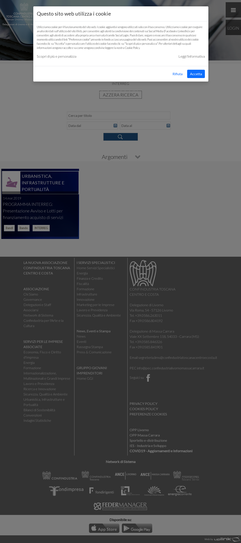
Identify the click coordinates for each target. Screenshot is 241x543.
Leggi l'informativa (191, 56)
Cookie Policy (132, 48)
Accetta (196, 74)
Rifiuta (177, 74)
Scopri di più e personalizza (56, 56)
